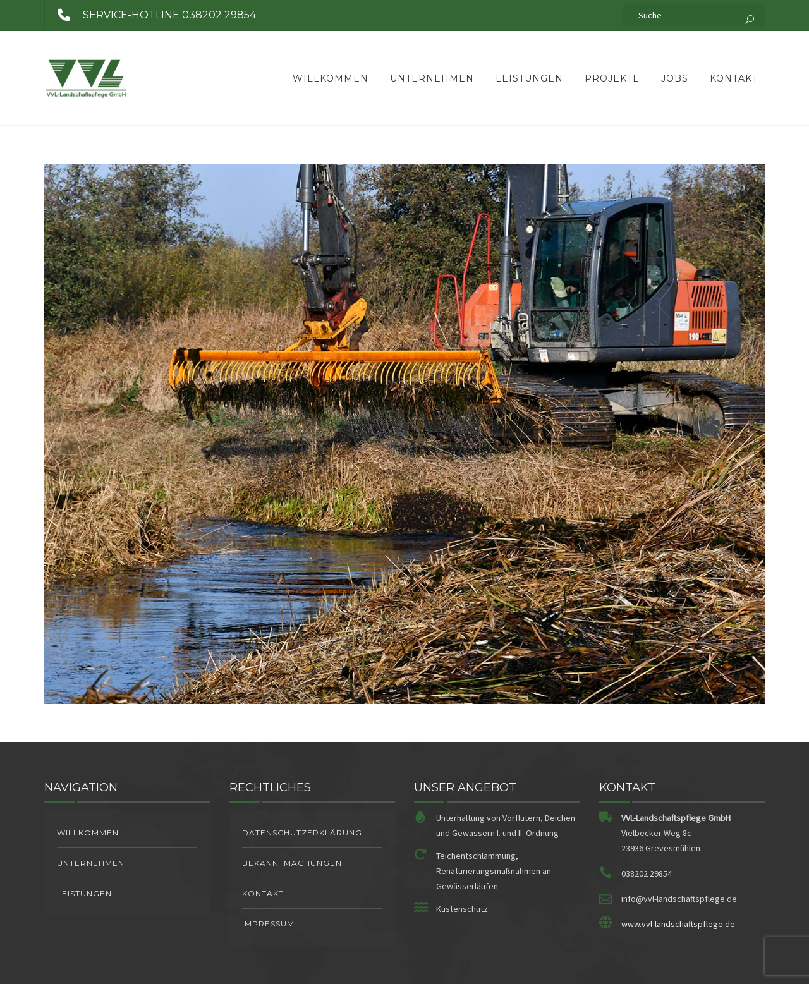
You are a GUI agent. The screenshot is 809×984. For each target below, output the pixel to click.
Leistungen (529, 78)
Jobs (674, 78)
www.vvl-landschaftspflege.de (678, 924)
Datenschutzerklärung (302, 832)
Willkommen (330, 78)
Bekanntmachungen (292, 863)
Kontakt (734, 78)
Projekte (612, 78)
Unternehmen (432, 78)
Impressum (268, 923)
